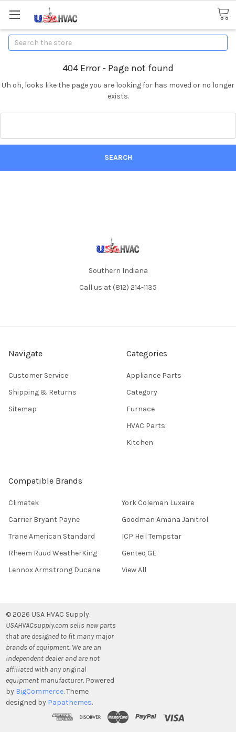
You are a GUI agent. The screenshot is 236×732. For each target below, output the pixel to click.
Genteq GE (139, 553)
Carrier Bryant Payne (44, 519)
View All (134, 569)
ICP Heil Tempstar (151, 536)
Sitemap (22, 409)
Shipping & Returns (42, 392)
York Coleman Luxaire (158, 502)
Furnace (140, 409)
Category (141, 392)
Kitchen (139, 442)
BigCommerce (39, 691)
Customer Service (38, 375)
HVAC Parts (145, 425)
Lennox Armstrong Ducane (54, 569)
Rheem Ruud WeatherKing (52, 553)
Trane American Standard (51, 536)
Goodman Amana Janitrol (165, 519)
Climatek (23, 502)
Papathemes (70, 702)
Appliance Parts (153, 375)
